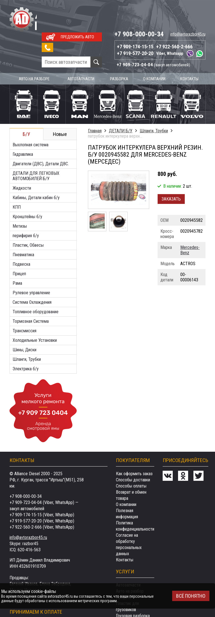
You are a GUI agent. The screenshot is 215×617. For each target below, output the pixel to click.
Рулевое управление (31, 265)
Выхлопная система (30, 117)
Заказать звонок (46, 20)
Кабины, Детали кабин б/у (36, 170)
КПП (17, 179)
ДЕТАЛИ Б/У (120, 103)
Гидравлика (23, 126)
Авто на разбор (130, 563)
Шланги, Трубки (27, 332)
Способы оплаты (131, 458)
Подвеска (21, 236)
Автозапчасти (81, 52)
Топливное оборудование (36, 284)
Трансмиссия (24, 303)
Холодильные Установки (35, 312)
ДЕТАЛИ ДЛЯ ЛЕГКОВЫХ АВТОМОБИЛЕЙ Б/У (36, 148)
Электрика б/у (26, 341)
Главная (95, 103)
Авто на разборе (34, 52)
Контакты (189, 52)
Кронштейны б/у (27, 189)
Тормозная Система (31, 293)
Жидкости (22, 160)
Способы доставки (133, 452)
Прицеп (19, 246)
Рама (17, 255)
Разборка (120, 52)
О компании (155, 52)
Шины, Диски (24, 322)
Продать (123, 570)
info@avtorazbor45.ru (187, 7)
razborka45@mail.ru (52, 568)
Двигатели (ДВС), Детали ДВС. (41, 136)
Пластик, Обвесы (28, 217)
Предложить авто (77, 10)
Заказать (171, 171)
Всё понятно (190, 596)
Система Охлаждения (32, 274)
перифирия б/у (26, 208)
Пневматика (23, 227)
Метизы (20, 198)
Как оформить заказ (134, 446)
